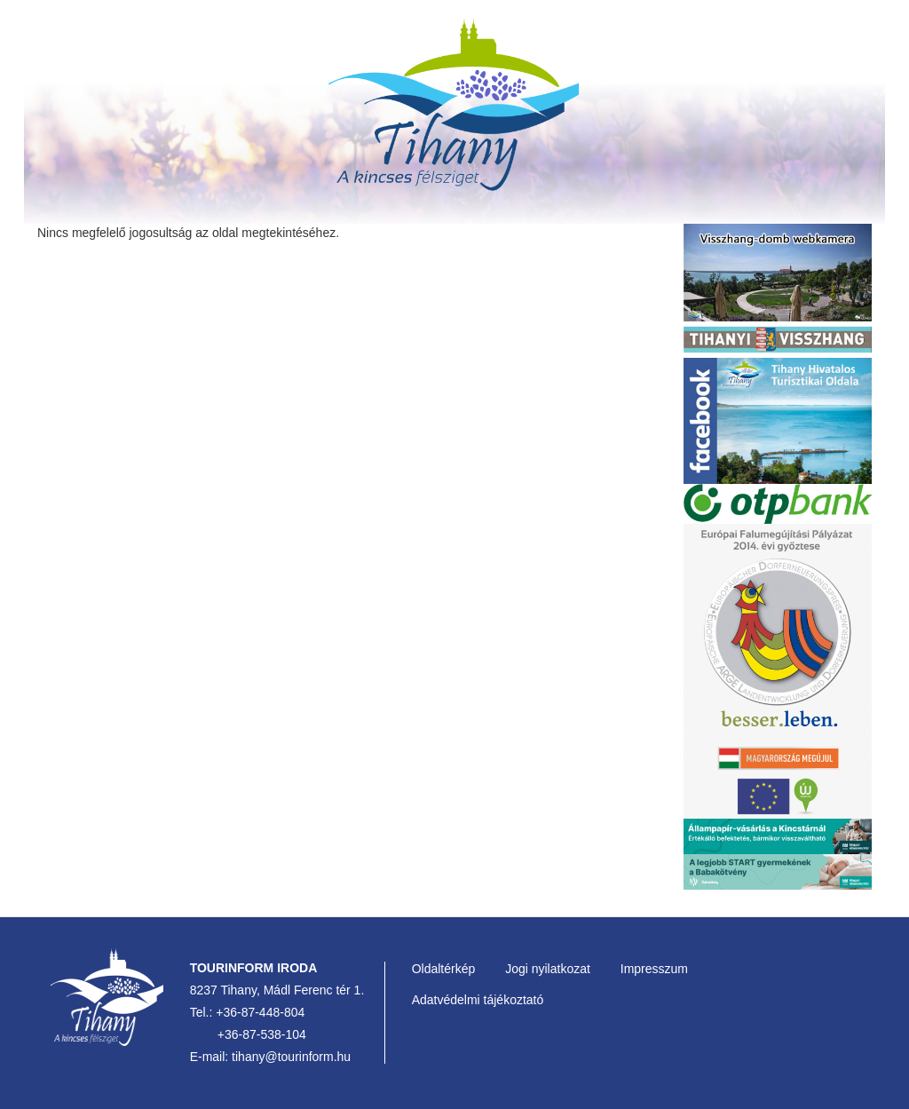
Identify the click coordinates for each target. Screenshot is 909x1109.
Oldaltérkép (444, 969)
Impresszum (654, 969)
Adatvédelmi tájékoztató (478, 1000)
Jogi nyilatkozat (547, 969)
